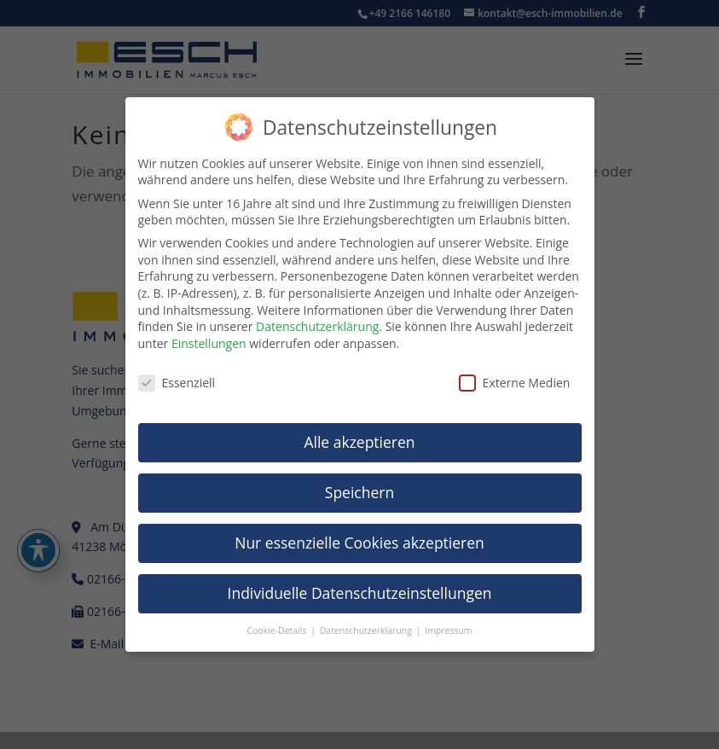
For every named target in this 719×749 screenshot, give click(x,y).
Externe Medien (515, 382)
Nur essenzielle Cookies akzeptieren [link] (359, 542)
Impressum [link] (448, 630)
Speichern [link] (359, 492)
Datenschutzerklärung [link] (317, 326)
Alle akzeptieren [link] (359, 442)
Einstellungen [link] (208, 343)
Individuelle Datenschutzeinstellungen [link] (360, 593)
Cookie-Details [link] (277, 630)
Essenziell (177, 382)
